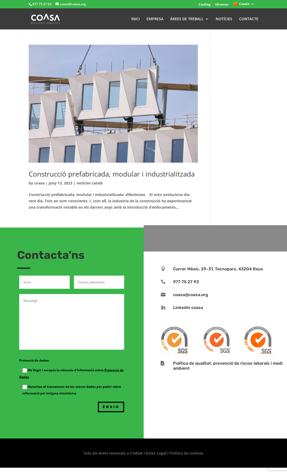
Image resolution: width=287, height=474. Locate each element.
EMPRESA (155, 19)
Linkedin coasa (188, 307)
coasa (39, 183)
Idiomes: (222, 4)
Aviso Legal (156, 453)
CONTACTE (248, 19)
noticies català (90, 183)
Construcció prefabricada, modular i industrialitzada (112, 174)
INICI (135, 19)
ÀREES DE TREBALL (187, 19)
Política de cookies (186, 453)
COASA (137, 453)
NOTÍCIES (224, 19)
